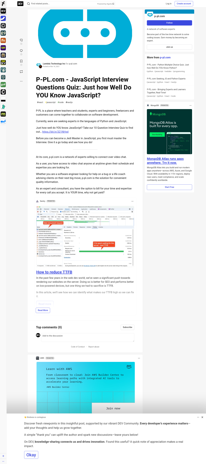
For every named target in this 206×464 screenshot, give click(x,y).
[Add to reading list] (21, 62)
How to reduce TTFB (54, 272)
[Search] (28, 3)
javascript (50, 102)
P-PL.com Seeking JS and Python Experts (169, 80)
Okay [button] (31, 454)
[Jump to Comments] (21, 52)
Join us (169, 47)
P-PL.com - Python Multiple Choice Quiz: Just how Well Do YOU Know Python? (169, 68)
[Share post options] (21, 81)
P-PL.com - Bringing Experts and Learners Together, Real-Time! (169, 93)
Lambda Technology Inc (54, 63)
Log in (168, 3)
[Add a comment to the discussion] (87, 337)
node (61, 102)
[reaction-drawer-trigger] (21, 41)
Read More (43, 310)
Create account (184, 3)
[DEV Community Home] (20, 3)
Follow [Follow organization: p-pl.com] (169, 23)
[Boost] (21, 71)
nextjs (69, 102)
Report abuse (93, 347)
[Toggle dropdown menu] (132, 201)
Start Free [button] (169, 187)
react (40, 102)
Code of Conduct (78, 347)
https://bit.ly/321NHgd (55, 131)
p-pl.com (73, 63)
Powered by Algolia (105, 4)
